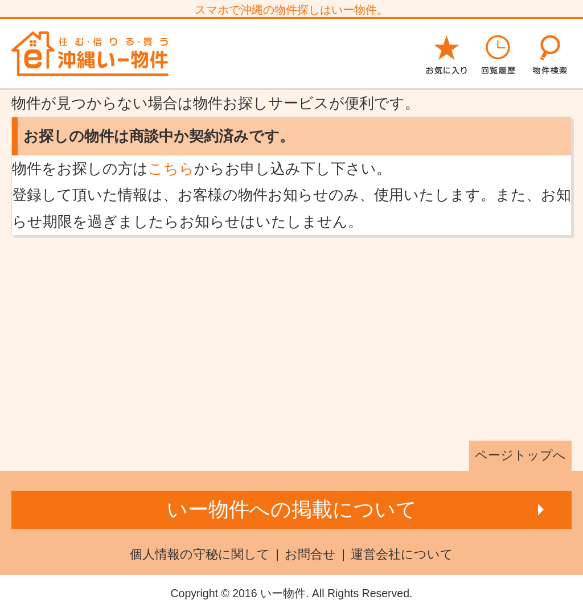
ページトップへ (520, 455)
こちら (171, 168)
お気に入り (446, 53)
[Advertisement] (291, 338)
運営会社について (402, 554)
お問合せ (310, 554)
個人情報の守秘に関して (200, 554)
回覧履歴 (498, 53)
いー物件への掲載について (292, 509)
